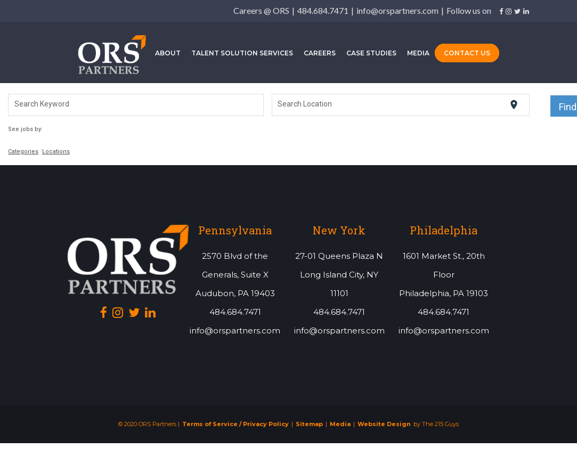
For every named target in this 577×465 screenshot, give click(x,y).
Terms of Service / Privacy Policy (235, 427)
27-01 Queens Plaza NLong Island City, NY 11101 (339, 277)
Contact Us (467, 54)
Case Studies (371, 54)
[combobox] (136, 107)
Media (418, 54)
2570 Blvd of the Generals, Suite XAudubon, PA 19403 (235, 277)
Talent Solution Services (242, 54)
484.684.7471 (322, 10)
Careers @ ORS (261, 10)
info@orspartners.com (397, 10)
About (168, 54)
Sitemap (309, 427)
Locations (56, 154)
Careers (320, 54)
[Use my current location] (514, 107)
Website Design (384, 427)
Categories (23, 154)
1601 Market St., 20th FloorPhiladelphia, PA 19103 (443, 277)
